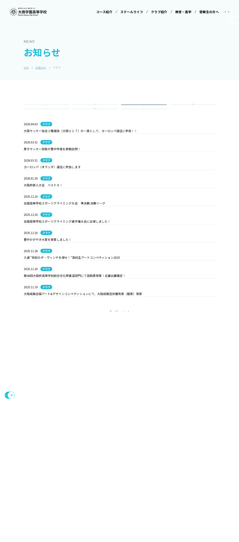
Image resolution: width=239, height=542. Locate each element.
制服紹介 (116, 479)
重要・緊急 (95, 123)
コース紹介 (78, 475)
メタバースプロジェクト (212, 455)
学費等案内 (149, 479)
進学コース (80, 511)
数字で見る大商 (120, 506)
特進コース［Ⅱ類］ (85, 492)
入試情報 (95, 109)
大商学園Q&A (147, 489)
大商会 (199, 498)
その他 (143, 123)
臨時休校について (207, 474)
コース (46, 123)
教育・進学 (175, 474)
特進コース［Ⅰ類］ (85, 485)
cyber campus (206, 508)
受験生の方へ (149, 455)
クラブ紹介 (175, 455)
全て (46, 109)
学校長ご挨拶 (118, 465)
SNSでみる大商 (120, 498)
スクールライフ (119, 455)
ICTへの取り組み (119, 489)
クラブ (143, 109)
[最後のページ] (141, 411)
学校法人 (76, 455)
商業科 (77, 518)
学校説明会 (149, 472)
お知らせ (173, 484)
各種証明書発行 (205, 465)
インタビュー (118, 513)
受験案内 (147, 465)
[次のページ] (129, 411)
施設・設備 (175, 465)
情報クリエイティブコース (85, 502)
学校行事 (192, 109)
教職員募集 (175, 493)
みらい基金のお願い (85, 465)
